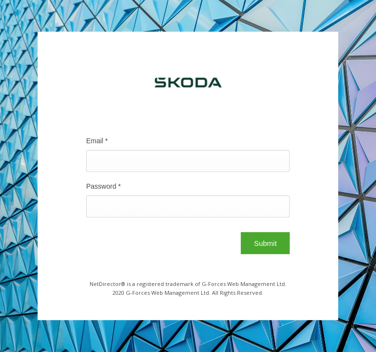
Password (103, 186)
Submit (265, 243)
